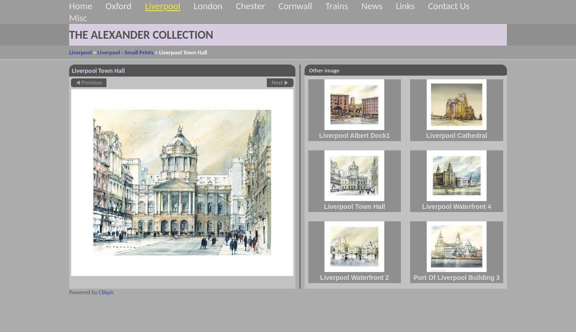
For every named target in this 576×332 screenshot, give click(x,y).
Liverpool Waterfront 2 (354, 277)
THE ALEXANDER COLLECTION (141, 35)
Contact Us (449, 6)
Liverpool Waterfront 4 (456, 206)
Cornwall (295, 6)
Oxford (119, 6)
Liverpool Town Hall (354, 206)
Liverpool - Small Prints (125, 52)
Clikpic (106, 292)
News (371, 6)
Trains (336, 6)
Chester (250, 6)
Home (80, 6)
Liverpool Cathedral (456, 135)
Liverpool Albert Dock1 (354, 135)
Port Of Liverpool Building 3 (457, 277)
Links (405, 6)
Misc (78, 18)
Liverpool (163, 6)
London (208, 6)
